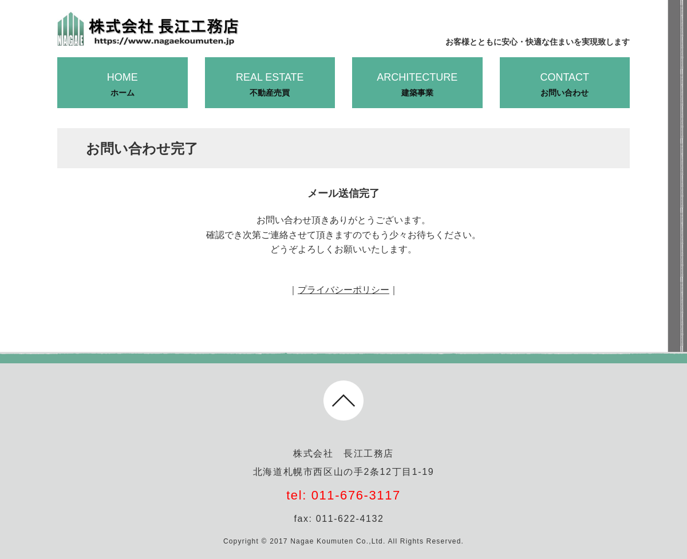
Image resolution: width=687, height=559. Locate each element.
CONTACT (565, 86)
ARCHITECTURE (417, 86)
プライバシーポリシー (343, 290)
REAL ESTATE (270, 86)
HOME (122, 86)
